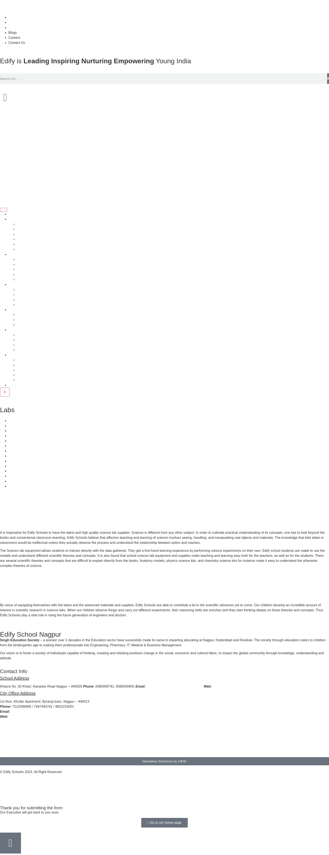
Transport (15, 420)
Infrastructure (18, 431)
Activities (23, 299)
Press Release (28, 375)
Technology (16, 451)
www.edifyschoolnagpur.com (233, 686)
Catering (14, 426)
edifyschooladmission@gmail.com (36, 711)
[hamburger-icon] (3, 210)
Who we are (17, 219)
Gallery (22, 365)
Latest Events (27, 380)
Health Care (17, 436)
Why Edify (24, 249)
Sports (21, 289)
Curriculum (16, 330)
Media (13, 355)
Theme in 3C (26, 340)
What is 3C (25, 335)
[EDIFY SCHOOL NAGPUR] (164, 740)
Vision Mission (27, 234)
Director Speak (28, 264)
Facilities (14, 284)
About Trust (25, 229)
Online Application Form (34, 324)
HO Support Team (30, 244)
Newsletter (16, 385)
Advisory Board (28, 274)
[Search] (328, 78)
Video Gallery (27, 370)
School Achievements (33, 360)
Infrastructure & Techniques (37, 304)
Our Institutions (28, 279)
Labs (12, 441)
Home (12, 214)
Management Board (31, 269)
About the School (29, 224)
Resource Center (21, 446)
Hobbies (23, 294)
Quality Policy (27, 239)
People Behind (19, 254)
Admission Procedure (33, 314)
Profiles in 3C (27, 345)
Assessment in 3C (30, 350)
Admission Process (22, 309)
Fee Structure (27, 319)
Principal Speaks (29, 259)
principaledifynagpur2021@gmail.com (174, 686)
